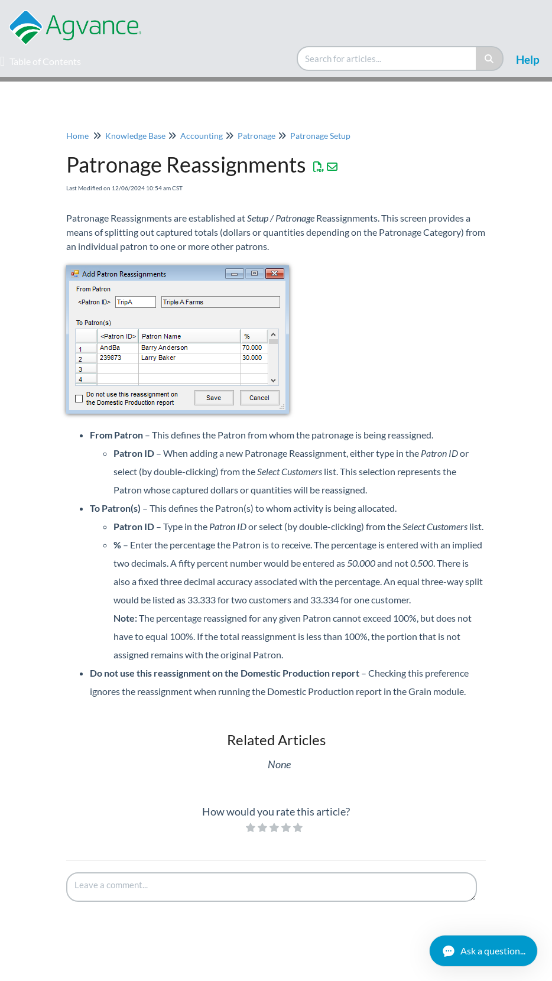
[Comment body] (271, 887)
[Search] (490, 58)
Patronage (256, 136)
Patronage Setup (320, 136)
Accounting (201, 136)
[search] (387, 58)
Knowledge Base (135, 136)
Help (528, 59)
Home (77, 136)
